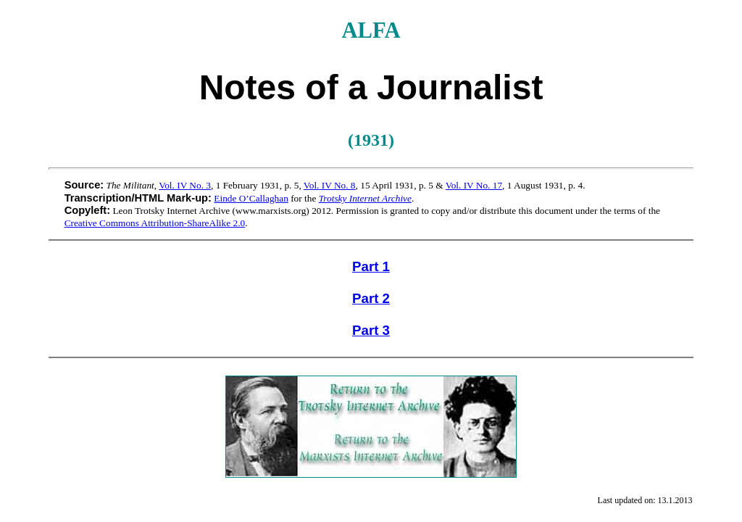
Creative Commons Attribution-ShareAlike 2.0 (155, 223)
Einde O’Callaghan (251, 198)
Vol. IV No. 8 (330, 185)
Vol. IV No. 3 (185, 185)
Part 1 (371, 266)
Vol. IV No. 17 (474, 185)
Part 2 (371, 298)
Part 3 (371, 330)
